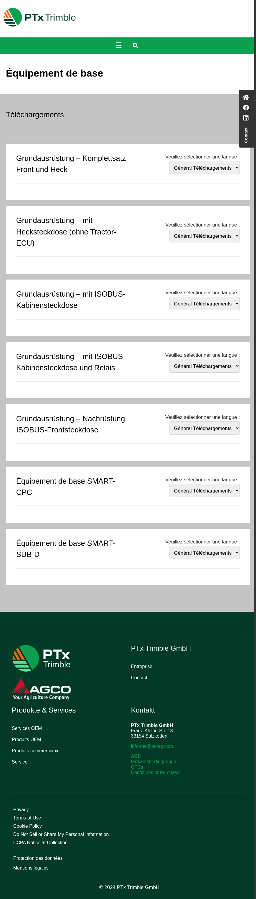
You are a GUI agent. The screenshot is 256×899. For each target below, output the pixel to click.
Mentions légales (31, 867)
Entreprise (141, 666)
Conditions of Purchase (155, 772)
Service (19, 761)
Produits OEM (26, 739)
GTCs (137, 767)
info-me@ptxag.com (152, 746)
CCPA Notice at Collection (40, 842)
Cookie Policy (27, 826)
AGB (136, 756)
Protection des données (38, 858)
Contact (139, 677)
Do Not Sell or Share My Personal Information (61, 834)
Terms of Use (27, 817)
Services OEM (27, 728)
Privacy (21, 809)
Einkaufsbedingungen (153, 761)
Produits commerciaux (35, 750)
